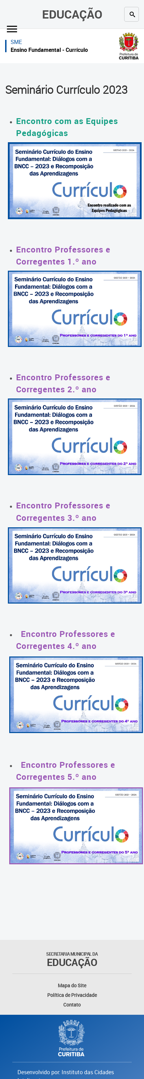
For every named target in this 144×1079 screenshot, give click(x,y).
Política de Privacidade (72, 995)
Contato (72, 1004)
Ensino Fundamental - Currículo (49, 50)
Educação (72, 14)
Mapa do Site (72, 985)
